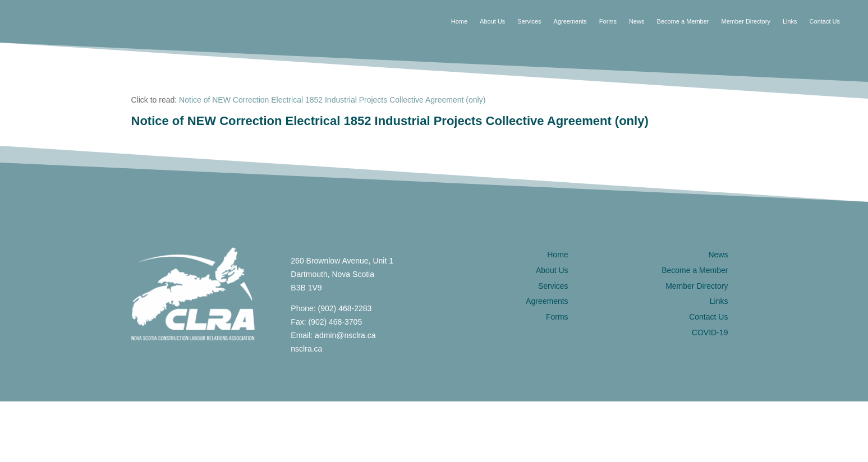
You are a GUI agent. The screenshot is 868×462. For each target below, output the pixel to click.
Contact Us (825, 21)
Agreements (570, 21)
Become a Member (683, 21)
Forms (608, 21)
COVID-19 (710, 332)
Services (529, 21)
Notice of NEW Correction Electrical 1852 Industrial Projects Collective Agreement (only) (332, 99)
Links (790, 21)
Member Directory (745, 21)
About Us (492, 21)
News (637, 21)
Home (459, 21)
